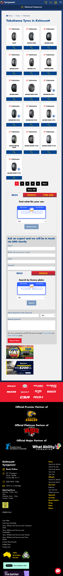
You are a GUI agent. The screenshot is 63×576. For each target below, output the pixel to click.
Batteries (51, 470)
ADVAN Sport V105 (49, 146)
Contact (51, 481)
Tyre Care (51, 455)
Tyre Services (52, 473)
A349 (14, 43)
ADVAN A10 (31, 69)
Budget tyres (6, 528)
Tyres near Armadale (9, 506)
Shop (50, 486)
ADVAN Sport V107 (14, 173)
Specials (51, 478)
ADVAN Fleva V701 (48, 120)
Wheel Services (53, 475)
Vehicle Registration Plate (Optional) (20, 313)
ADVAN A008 (31, 43)
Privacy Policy (46, 333)
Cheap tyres (6, 530)
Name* (10, 246)
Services (51, 468)
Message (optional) (14, 319)
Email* (10, 259)
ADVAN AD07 (14, 94)
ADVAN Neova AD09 (14, 146)
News (50, 491)
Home (9, 16)
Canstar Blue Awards (9, 525)
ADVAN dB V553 (31, 120)
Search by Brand (54, 452)
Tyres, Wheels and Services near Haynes (16, 518)
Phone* (19, 252)
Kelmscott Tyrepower (31, 7)
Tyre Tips (51, 458)
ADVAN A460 (48, 69)
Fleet (50, 489)
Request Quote (15, 340)
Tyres (50, 445)
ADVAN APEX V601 (31, 94)
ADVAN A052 (14, 69)
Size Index (5, 504)
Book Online (53, 483)
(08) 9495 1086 (12, 465)
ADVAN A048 (48, 43)
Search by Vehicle (54, 447)
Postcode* (11, 265)
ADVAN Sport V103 (31, 146)
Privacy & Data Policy (14, 571)
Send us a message (13, 469)
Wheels (51, 460)
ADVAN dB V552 (14, 120)
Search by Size (53, 450)
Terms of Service (13, 335)
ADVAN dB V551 (48, 94)
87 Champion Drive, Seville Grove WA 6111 (12, 458)
